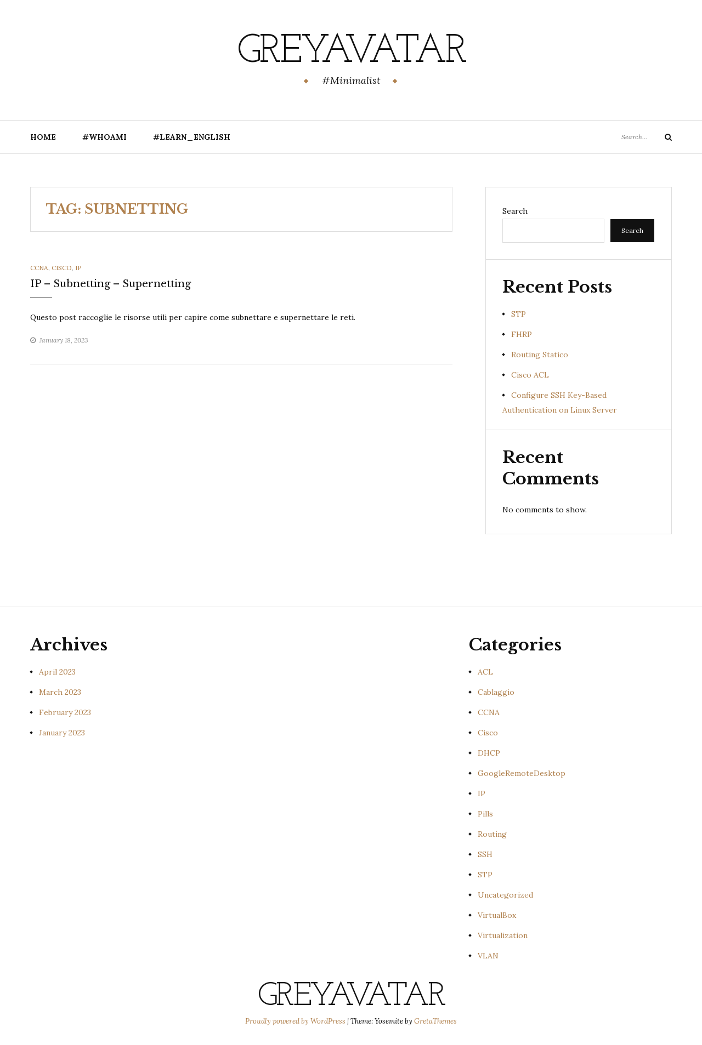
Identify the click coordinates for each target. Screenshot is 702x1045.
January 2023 (62, 733)
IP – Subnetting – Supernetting (110, 284)
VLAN (488, 956)
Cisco (62, 268)
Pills (485, 814)
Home (43, 137)
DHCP (489, 753)
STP (518, 314)
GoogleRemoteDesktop (521, 773)
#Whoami (104, 137)
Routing (492, 834)
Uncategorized (505, 895)
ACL (485, 672)
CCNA (39, 268)
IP (78, 268)
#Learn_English (191, 137)
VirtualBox (497, 915)
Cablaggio (496, 692)
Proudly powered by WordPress (296, 1021)
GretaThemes (435, 1021)
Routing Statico (539, 354)
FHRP (521, 334)
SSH (485, 854)
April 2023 (57, 672)
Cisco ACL (530, 375)
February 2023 (65, 712)
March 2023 (60, 692)
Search (515, 211)
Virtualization (503, 935)
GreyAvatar (351, 52)
